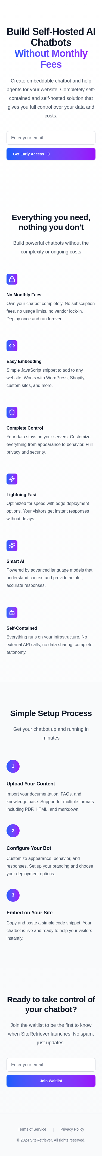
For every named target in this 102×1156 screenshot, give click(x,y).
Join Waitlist (51, 1081)
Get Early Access (32, 154)
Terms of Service (32, 1129)
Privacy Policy (72, 1129)
